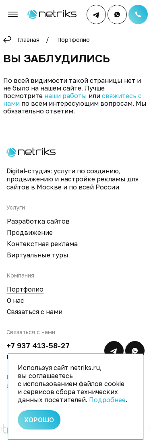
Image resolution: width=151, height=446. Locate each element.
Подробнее (107, 400)
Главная (28, 39)
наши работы (65, 96)
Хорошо (39, 420)
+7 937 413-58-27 (38, 345)
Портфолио (73, 39)
